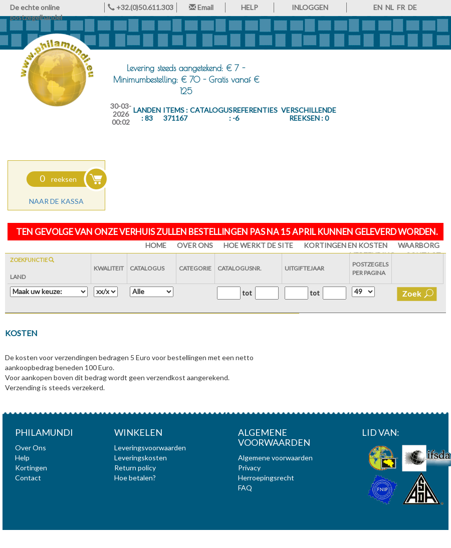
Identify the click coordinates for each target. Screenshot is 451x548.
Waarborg (418, 245)
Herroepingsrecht (266, 477)
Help (22, 457)
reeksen (58, 179)
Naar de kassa (56, 201)
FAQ (245, 487)
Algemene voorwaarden (275, 457)
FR (401, 7)
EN (377, 7)
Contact (28, 477)
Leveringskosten (140, 457)
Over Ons (195, 245)
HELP (249, 7)
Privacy (249, 467)
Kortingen (31, 467)
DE (412, 7)
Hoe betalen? (135, 477)
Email (201, 7)
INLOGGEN (310, 7)
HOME (155, 245)
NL (389, 7)
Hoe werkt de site (258, 245)
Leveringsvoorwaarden (150, 447)
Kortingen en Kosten (345, 245)
